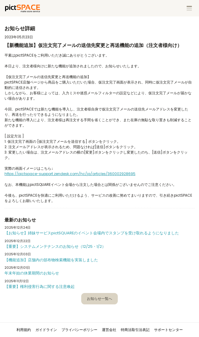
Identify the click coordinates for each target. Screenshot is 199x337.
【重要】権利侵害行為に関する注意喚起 (39, 286)
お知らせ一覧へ (99, 298)
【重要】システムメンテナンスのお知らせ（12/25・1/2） (55, 246)
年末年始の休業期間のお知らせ (31, 273)
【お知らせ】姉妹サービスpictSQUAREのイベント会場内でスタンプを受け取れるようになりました (91, 233)
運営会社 (109, 329)
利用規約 (23, 329)
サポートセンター (168, 329)
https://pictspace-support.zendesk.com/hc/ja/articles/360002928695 (69, 173)
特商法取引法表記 (135, 329)
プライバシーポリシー (79, 329)
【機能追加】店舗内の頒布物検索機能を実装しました (51, 260)
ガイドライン (46, 329)
